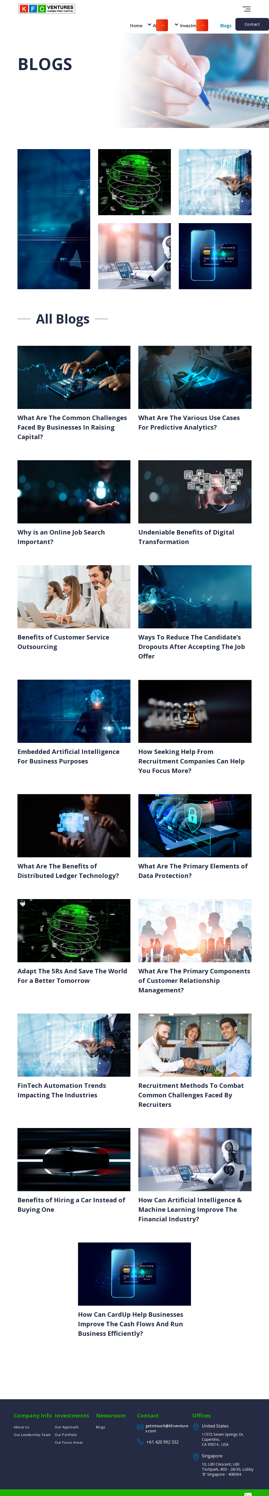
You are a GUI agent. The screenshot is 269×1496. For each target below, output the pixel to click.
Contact (252, 24)
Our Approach (67, 1427)
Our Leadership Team (32, 1434)
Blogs (225, 26)
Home (136, 26)
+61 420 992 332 (163, 1442)
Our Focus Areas (69, 1442)
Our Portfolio (66, 1434)
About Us (21, 1427)
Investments (192, 26)
